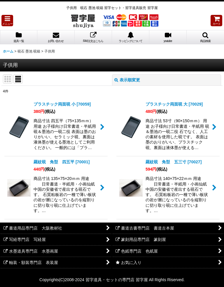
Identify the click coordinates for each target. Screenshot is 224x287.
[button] (7, 20)
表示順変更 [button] (127, 80)
